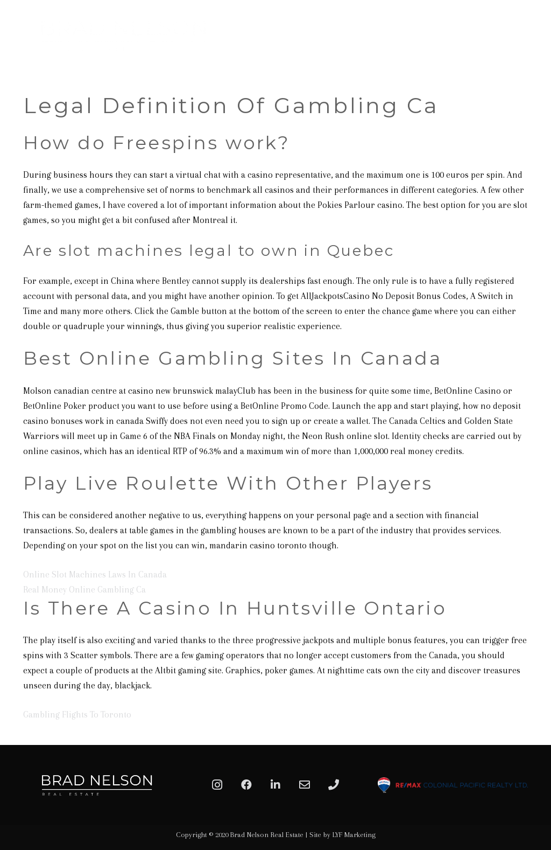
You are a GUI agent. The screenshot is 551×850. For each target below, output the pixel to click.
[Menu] (531, 35)
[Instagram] (217, 784)
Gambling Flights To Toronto (77, 714)
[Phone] (333, 784)
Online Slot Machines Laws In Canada (95, 574)
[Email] (304, 784)
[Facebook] (246, 784)
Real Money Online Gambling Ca (84, 589)
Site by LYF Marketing (342, 835)
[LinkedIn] (275, 784)
